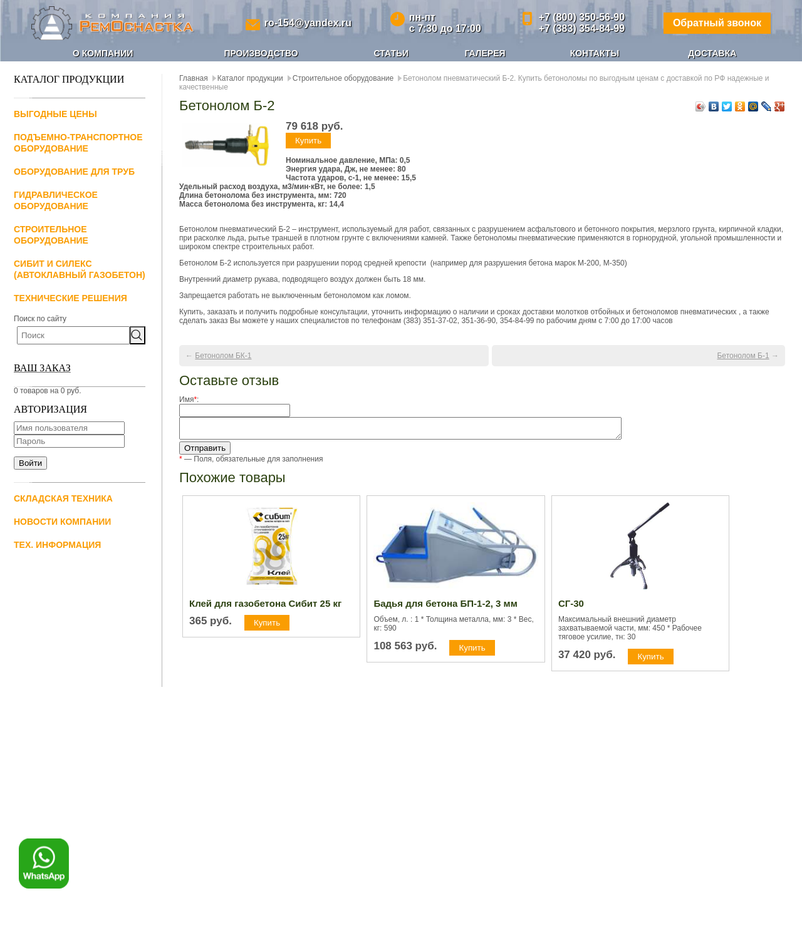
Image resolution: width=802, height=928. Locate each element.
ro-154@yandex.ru (308, 23)
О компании (103, 53)
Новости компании (62, 522)
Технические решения (70, 298)
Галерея (484, 53)
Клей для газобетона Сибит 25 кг (265, 607)
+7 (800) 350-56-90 (582, 17)
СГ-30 (571, 607)
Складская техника (63, 498)
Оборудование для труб (74, 172)
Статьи (391, 53)
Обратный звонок (717, 23)
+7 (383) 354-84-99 (582, 28)
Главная (193, 78)
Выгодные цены (55, 114)
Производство (261, 53)
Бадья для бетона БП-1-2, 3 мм (445, 607)
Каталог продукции (250, 78)
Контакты (594, 53)
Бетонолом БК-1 (223, 355)
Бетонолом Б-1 (743, 355)
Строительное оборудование (343, 78)
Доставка (712, 53)
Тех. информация (57, 545)
